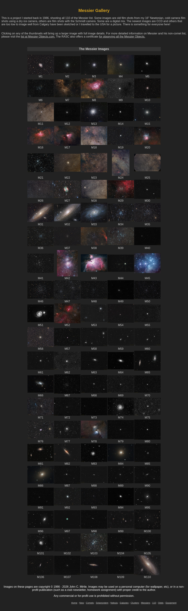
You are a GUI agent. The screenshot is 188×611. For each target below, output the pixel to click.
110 (154, 603)
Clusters (135, 603)
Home (74, 603)
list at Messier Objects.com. (38, 36)
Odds (161, 603)
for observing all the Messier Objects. (122, 36)
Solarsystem (102, 603)
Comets (90, 603)
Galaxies (124, 603)
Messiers (145, 603)
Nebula (114, 603)
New (81, 603)
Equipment (171, 603)
